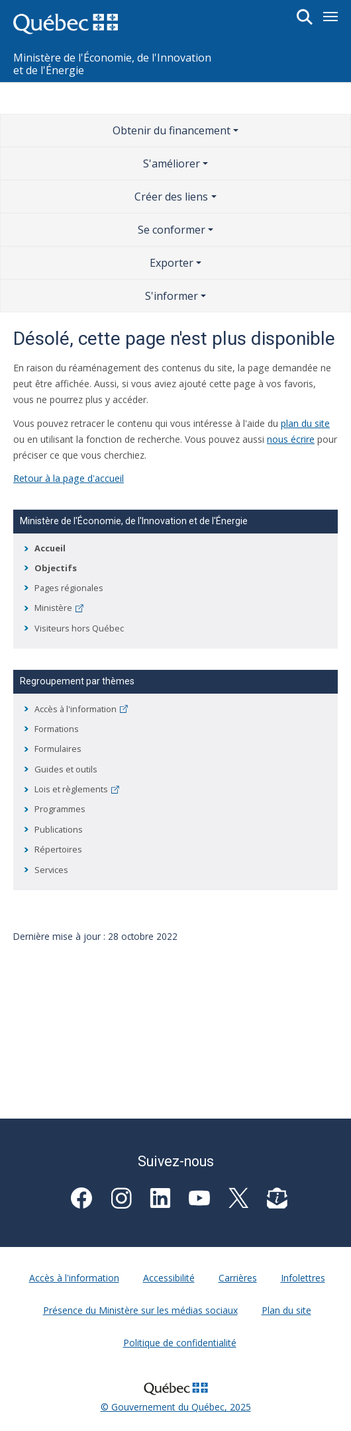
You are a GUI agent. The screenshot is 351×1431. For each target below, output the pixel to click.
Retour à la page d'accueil (68, 478)
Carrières (238, 1277)
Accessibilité (169, 1277)
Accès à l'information (81, 709)
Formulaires (57, 749)
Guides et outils (65, 769)
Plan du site (286, 1310)
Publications (58, 829)
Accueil (50, 548)
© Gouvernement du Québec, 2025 (176, 1407)
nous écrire (291, 439)
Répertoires (58, 849)
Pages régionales (68, 588)
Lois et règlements (76, 789)
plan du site (305, 423)
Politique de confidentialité (179, 1342)
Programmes (59, 809)
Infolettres (303, 1277)
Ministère (58, 608)
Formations (56, 729)
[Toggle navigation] (330, 16)
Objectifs (55, 568)
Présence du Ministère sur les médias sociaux (140, 1310)
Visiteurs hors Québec (79, 628)
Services (51, 870)
